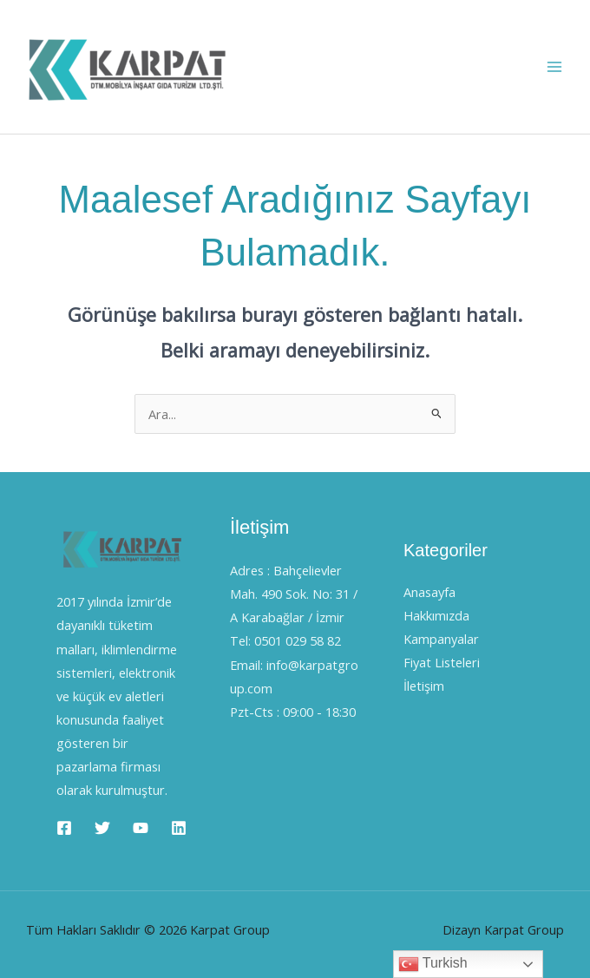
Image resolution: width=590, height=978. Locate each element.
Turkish (433, 964)
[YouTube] (140, 828)
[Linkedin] (179, 828)
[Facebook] (64, 828)
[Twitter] (102, 828)
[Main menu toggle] (554, 67)
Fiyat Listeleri (441, 662)
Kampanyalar (441, 638)
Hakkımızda (436, 615)
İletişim (423, 685)
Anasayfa (429, 592)
